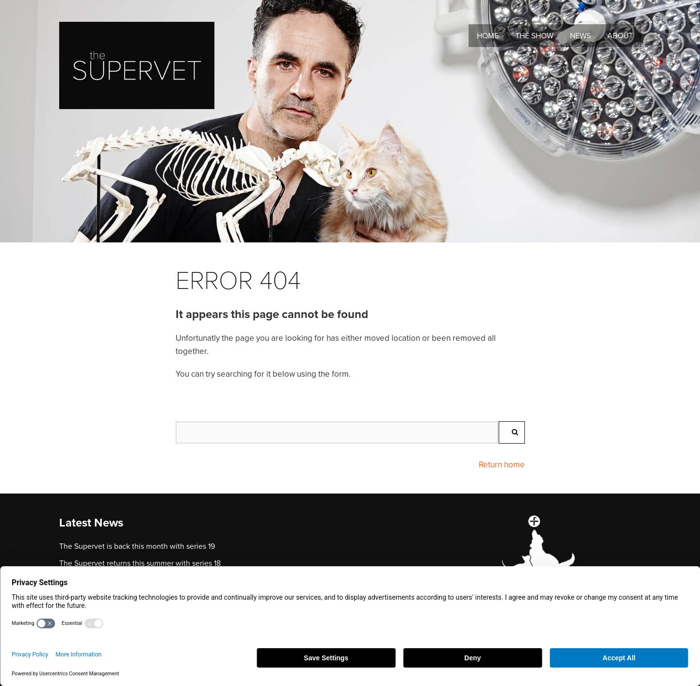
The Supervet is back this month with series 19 (137, 546)
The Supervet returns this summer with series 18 (140, 563)
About (620, 35)
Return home (502, 465)
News (580, 35)
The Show (534, 35)
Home (488, 35)
